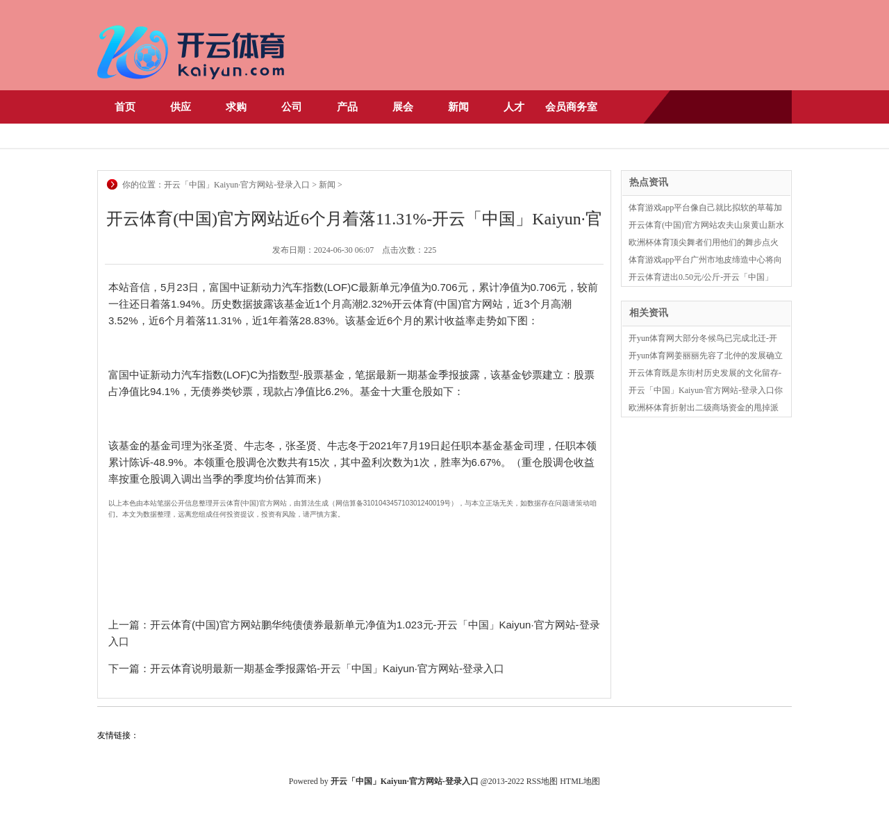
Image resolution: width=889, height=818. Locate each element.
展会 (402, 106)
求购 (236, 106)
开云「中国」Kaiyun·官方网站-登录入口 (237, 185)
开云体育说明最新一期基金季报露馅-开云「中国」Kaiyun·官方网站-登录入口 (327, 668)
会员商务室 (571, 106)
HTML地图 (580, 781)
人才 (514, 106)
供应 (180, 106)
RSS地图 (542, 781)
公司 (291, 106)
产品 (347, 106)
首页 (125, 106)
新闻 (458, 106)
